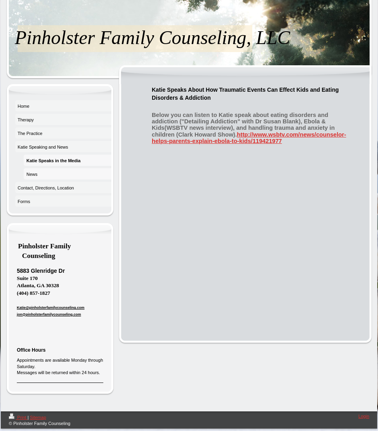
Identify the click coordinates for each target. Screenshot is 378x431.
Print (18, 417)
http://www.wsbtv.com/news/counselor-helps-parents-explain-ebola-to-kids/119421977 (249, 137)
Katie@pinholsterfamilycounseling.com (50, 308)
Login (363, 416)
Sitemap (38, 417)
